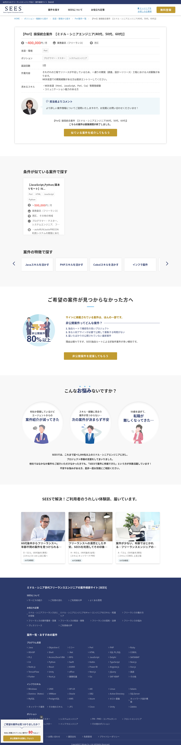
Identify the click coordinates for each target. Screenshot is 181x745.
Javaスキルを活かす (38, 263)
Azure (92, 695)
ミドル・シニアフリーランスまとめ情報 (43, 611)
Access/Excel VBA (57, 653)
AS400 (72, 663)
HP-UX (72, 685)
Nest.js (93, 668)
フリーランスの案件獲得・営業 (42, 617)
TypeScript (115, 658)
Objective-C (54, 644)
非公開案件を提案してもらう (90, 353)
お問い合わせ (54, 733)
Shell (51, 649)
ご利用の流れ (56, 596)
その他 (133, 673)
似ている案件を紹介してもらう (90, 132)
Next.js (133, 658)
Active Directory (117, 690)
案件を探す (53, 9)
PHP (112, 644)
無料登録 (166, 10)
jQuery (113, 668)
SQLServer (135, 690)
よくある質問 (96, 596)
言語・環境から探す (61, 18)
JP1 (71, 703)
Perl (45, 50)
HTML (92, 649)
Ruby (132, 644)
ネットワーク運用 (36, 703)
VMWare (52, 690)
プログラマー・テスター (54, 58)
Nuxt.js (52, 673)
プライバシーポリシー (109, 733)
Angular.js (114, 663)
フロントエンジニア (133, 715)
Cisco (92, 703)
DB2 (91, 690)
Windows (32, 685)
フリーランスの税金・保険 (72, 617)
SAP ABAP (114, 673)
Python (52, 658)
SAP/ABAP (134, 653)
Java (30, 644)
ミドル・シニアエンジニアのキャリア (75, 611)
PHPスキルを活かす (73, 263)
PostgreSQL (54, 695)
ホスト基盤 (115, 695)
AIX (91, 685)
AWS (71, 695)
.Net (71, 649)
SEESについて (75, 9)
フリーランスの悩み (133, 617)
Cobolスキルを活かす (107, 263)
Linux (112, 685)
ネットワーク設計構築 (139, 697)
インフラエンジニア (69, 720)
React (51, 663)
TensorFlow (33, 668)
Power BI (94, 663)
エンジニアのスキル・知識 (104, 609)
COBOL (133, 649)
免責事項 (88, 733)
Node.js (31, 663)
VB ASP (31, 649)
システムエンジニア (78, 58)
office (71, 668)
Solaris (133, 685)
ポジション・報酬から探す (36, 18)
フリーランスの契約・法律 (104, 617)
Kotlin (92, 658)
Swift (71, 658)
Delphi (113, 653)
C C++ (71, 644)
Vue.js (133, 663)
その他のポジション (101, 720)
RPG (71, 653)
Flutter (31, 673)
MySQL (31, 695)
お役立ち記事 (98, 9)
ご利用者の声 (76, 596)
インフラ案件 (142, 263)
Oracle (72, 690)
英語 (132, 668)
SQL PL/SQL (115, 649)
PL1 (30, 653)
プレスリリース (35, 622)
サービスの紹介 (35, 596)
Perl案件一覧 (80, 18)
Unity (51, 668)
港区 (96, 42)
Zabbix (133, 703)
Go (91, 673)
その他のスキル (56, 703)
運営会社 (72, 733)
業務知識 (73, 673)
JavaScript (94, 653)
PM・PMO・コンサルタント (104, 715)
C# (29, 658)
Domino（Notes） (36, 690)
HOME (17, 18)
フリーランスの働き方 (134, 609)
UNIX (51, 685)
